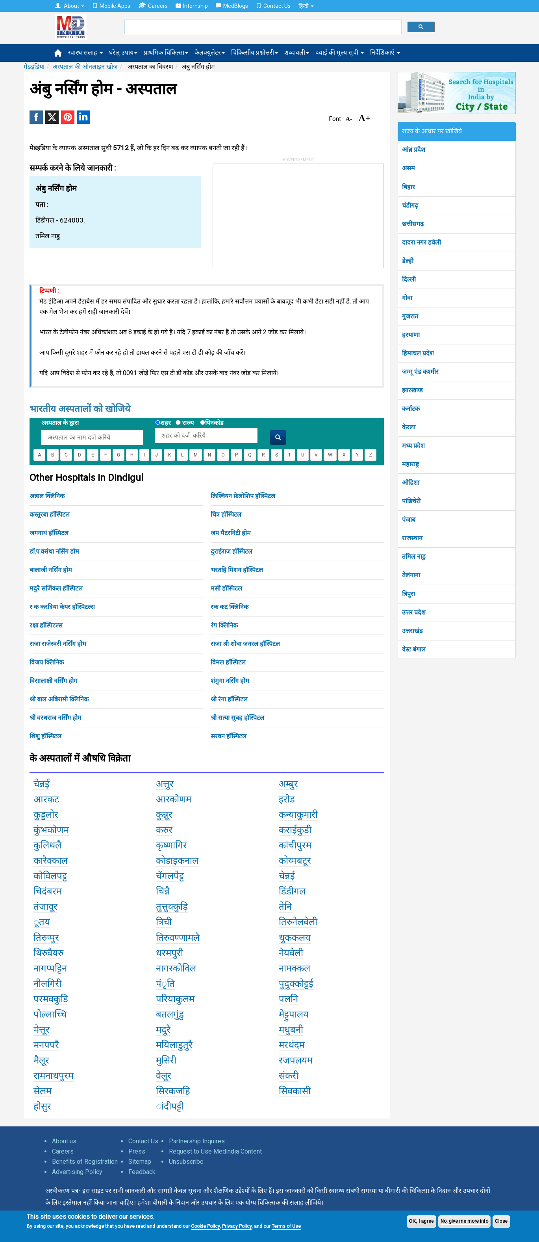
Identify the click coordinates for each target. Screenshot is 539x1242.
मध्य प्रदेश (413, 445)
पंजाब (408, 519)
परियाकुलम (175, 999)
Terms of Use (286, 1226)
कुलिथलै (47, 845)
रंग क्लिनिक (224, 625)
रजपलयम (296, 1060)
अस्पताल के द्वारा (60, 423)
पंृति (165, 983)
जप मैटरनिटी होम (231, 533)
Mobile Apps (111, 6)
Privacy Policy (237, 1226)
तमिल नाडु (414, 556)
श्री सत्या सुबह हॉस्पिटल (237, 717)
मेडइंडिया (34, 66)
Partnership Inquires (197, 1141)
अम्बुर (288, 783)
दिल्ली (409, 279)
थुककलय (295, 937)
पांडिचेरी (411, 501)
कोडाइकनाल (177, 860)
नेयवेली (291, 953)
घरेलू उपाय (123, 52)
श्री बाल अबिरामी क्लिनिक (59, 699)
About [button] (69, 6)
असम (408, 168)
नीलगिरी (47, 983)
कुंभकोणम (51, 829)
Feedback (142, 1172)
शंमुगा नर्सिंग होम (230, 680)
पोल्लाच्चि (50, 1014)
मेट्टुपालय (294, 1014)
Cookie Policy (205, 1226)
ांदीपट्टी (170, 1106)
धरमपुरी (169, 953)
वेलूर (163, 1075)
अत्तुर (165, 783)
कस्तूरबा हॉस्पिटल (50, 514)
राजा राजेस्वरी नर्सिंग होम (58, 644)
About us (64, 1141)
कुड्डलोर (45, 814)
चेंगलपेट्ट (170, 875)
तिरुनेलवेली (298, 921)
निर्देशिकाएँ (385, 52)
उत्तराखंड (412, 631)
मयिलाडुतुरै (174, 1045)
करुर (164, 829)
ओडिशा (410, 482)
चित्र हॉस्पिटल (226, 514)
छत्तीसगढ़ (413, 224)
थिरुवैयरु (48, 953)
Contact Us (273, 6)
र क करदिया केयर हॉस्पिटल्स (62, 607)
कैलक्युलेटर (209, 52)
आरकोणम (173, 799)
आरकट (46, 799)
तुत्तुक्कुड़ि (172, 906)
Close (501, 1221)
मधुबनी (291, 1029)
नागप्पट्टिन (50, 968)
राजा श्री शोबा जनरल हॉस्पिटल (245, 644)
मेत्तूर (41, 1029)
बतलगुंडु (170, 1014)
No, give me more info (464, 1221)
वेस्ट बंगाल (414, 649)
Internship (192, 6)
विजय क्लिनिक (47, 662)
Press (136, 1151)
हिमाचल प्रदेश (418, 353)
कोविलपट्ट (50, 875)
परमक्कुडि (50, 999)
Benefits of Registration (85, 1161)
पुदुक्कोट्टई (296, 983)
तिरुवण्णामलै (178, 937)
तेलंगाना (411, 575)
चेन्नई (41, 783)
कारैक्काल (50, 860)
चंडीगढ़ (410, 205)
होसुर (42, 1106)
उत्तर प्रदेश (414, 612)
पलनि (288, 999)
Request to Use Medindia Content (215, 1151)
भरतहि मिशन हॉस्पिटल (237, 570)
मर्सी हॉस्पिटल (226, 588)
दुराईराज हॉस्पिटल (231, 551)
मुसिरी (166, 1060)
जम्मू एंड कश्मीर (420, 371)
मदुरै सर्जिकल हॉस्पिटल (56, 588)
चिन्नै (163, 891)
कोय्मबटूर (295, 860)
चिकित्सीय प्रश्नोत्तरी (254, 52)
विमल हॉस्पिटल (228, 662)
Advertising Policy (77, 1172)
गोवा (407, 298)
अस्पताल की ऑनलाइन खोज (85, 66)
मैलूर (41, 1060)
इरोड (287, 799)
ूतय (41, 921)
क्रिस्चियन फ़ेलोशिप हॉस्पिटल (243, 496)
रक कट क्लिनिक (229, 607)
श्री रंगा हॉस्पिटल (229, 699)
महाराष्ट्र (410, 464)
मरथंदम (292, 1045)
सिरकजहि (173, 1091)
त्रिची (164, 921)
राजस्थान (412, 538)
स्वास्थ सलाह (85, 52)
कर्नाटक (411, 408)
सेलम (42, 1091)
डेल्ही (407, 261)
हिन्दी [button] (306, 6)
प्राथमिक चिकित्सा (166, 52)
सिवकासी (295, 1091)
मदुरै (163, 1029)
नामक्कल (294, 968)
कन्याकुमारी (298, 814)
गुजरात (410, 316)
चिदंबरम (47, 891)
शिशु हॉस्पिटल (45, 736)
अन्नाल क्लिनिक (47, 496)
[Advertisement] (272, 213)
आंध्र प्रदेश (413, 149)
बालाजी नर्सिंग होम (51, 570)
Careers (153, 5)
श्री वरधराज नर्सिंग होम (55, 717)
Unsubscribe (186, 1161)
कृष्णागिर (171, 845)
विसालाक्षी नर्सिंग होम (54, 680)
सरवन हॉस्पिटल (228, 736)
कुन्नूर (164, 814)
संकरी (288, 1075)
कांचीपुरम (295, 845)
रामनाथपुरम (53, 1075)
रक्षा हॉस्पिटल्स (46, 625)
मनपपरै (46, 1045)
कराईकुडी (295, 829)
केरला (408, 427)
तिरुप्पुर (46, 937)
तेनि (285, 906)
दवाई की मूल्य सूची (339, 52)
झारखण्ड (412, 390)
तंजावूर (45, 906)
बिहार (408, 187)
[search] (262, 27)
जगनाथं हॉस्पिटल (49, 533)
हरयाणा (411, 335)
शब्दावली (296, 52)
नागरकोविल (176, 968)
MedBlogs (232, 6)
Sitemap (139, 1161)
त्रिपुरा (408, 594)
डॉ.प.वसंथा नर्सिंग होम (54, 551)
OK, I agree (421, 1221)
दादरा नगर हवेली (421, 242)
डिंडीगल (292, 891)
